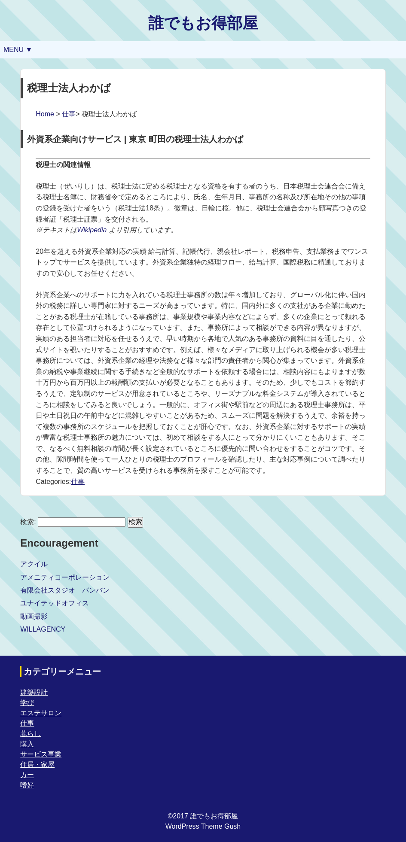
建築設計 (34, 692)
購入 (27, 744)
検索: (28, 522)
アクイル (34, 564)
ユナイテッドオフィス (54, 603)
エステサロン (40, 713)
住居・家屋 (37, 764)
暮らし (30, 733)
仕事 (69, 114)
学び (27, 702)
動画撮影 (34, 616)
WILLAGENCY (42, 629)
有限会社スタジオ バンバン (65, 590)
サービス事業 (40, 754)
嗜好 (27, 785)
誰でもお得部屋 (203, 23)
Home (45, 114)
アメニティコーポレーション (65, 577)
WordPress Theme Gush (203, 826)
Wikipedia (92, 230)
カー (27, 774)
